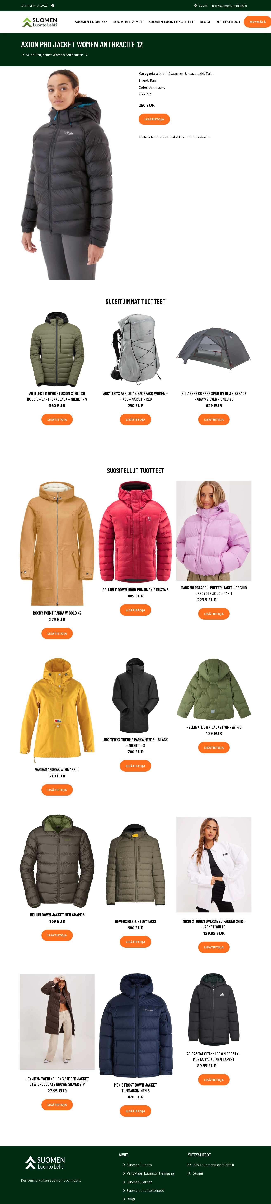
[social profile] (53, 5)
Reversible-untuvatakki (135, 921)
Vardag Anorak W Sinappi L (57, 769)
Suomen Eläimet (128, 22)
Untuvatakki (194, 73)
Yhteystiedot (228, 22)
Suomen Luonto (139, 1165)
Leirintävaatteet (171, 73)
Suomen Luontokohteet (171, 22)
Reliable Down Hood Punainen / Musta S (135, 589)
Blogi (205, 22)
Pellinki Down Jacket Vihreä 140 (214, 727)
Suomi (203, 5)
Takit (210, 73)
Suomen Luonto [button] (90, 22)
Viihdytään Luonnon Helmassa (150, 1173)
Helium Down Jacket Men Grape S (57, 914)
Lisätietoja (154, 119)
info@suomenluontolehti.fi (229, 5)
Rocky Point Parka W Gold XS (57, 612)
